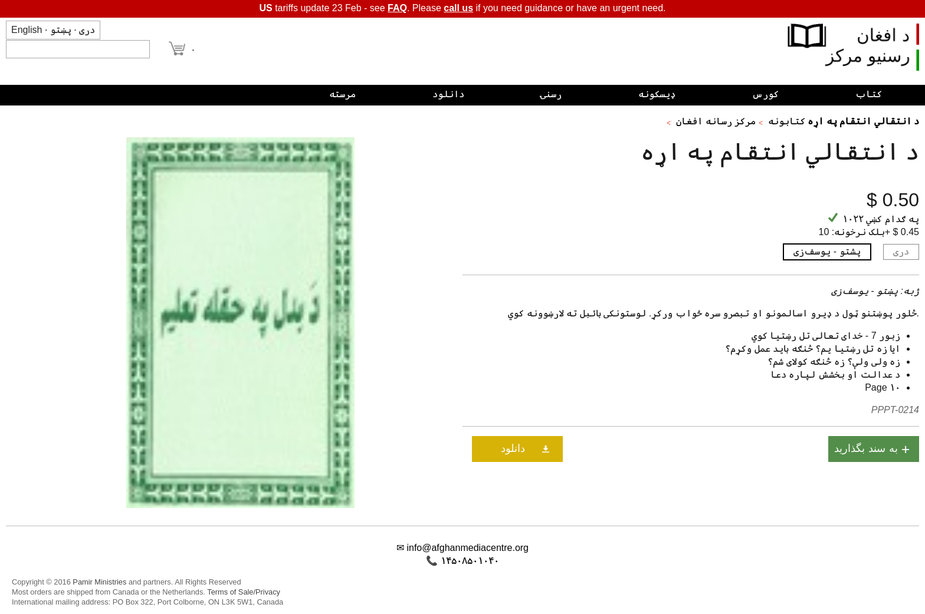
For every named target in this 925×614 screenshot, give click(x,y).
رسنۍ (551, 94)
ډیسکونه (656, 94)
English (26, 30)
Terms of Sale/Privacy (243, 591)
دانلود (448, 94)
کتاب (868, 94)
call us (458, 8)
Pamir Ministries (99, 581)
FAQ (397, 8)
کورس (765, 94)
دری (87, 30)
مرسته (342, 94)
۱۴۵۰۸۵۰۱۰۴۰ (470, 561)
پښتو (60, 30)
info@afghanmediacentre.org (467, 548)
